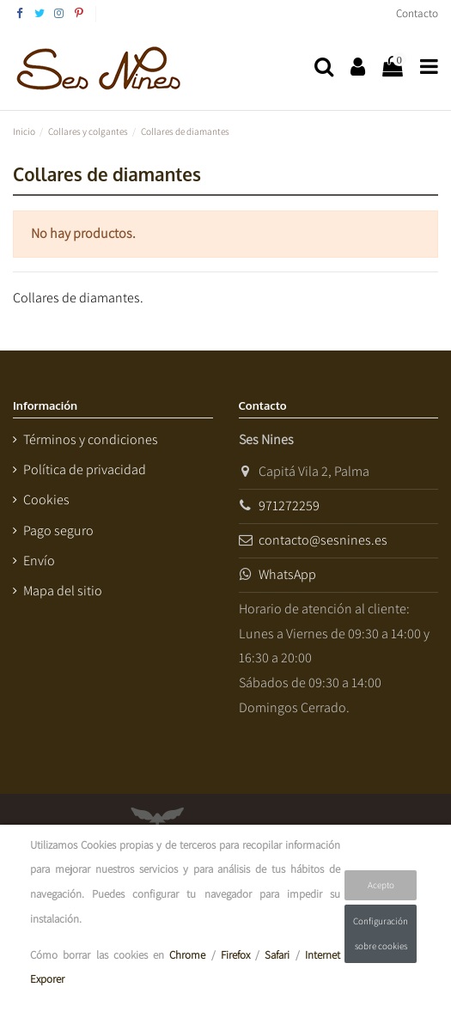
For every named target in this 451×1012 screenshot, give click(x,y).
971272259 (289, 506)
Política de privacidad (84, 469)
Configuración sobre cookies (380, 933)
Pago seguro (58, 530)
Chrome (187, 955)
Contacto (417, 13)
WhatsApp (287, 574)
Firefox (235, 955)
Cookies (46, 500)
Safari (277, 955)
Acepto (381, 885)
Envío (39, 561)
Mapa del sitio (62, 591)
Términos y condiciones (90, 439)
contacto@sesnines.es (323, 540)
